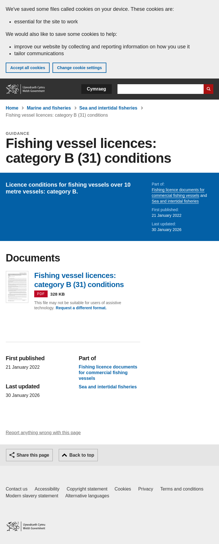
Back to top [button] (81, 455)
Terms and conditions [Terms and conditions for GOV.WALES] (181, 489)
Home (12, 108)
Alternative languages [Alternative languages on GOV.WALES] (87, 495)
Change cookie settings (79, 67)
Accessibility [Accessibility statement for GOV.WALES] (47, 489)
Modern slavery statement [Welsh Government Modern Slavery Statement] (32, 495)
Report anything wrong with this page (43, 432)
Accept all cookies (27, 67)
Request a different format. (81, 308)
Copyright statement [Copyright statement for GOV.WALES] (87, 489)
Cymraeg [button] (96, 88)
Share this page (33, 455)
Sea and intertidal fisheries (108, 108)
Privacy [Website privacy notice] (145, 489)
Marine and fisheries (49, 108)
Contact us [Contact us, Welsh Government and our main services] (16, 489)
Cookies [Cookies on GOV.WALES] (123, 489)
